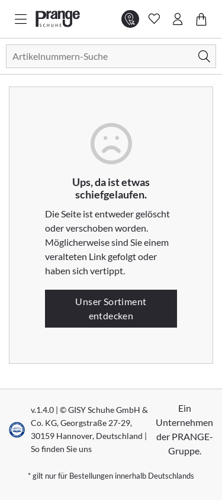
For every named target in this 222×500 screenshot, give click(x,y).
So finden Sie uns (61, 449)
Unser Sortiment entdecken (110, 308)
